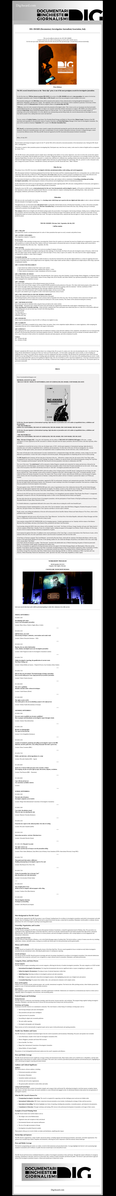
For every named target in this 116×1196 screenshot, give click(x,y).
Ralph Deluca (23, 158)
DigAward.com (26, 5)
